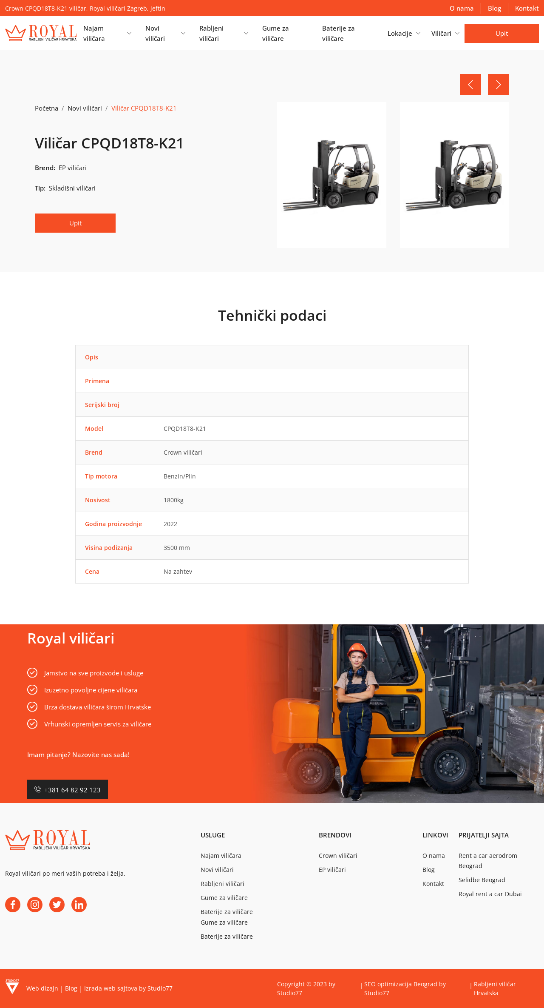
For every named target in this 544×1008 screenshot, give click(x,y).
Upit (502, 33)
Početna (46, 108)
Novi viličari (85, 108)
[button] (107, 33)
